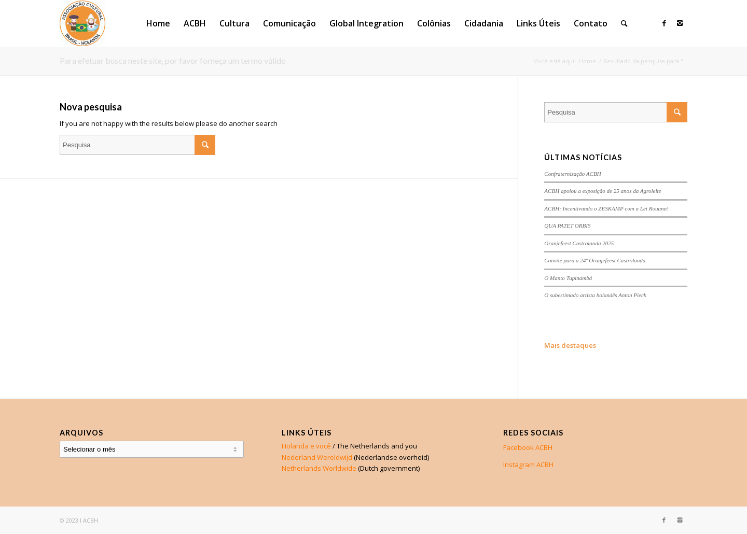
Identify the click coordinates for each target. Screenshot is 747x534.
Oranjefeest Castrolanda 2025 (579, 243)
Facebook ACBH (527, 447)
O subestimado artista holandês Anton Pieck (595, 295)
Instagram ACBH (528, 464)
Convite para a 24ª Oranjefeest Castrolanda (594, 260)
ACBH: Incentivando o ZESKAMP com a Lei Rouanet (606, 208)
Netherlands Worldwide (319, 468)
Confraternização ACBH (572, 174)
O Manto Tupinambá (568, 278)
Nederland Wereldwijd (317, 457)
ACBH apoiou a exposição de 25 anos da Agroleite (602, 191)
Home (587, 61)
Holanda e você (306, 446)
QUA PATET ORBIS (567, 225)
